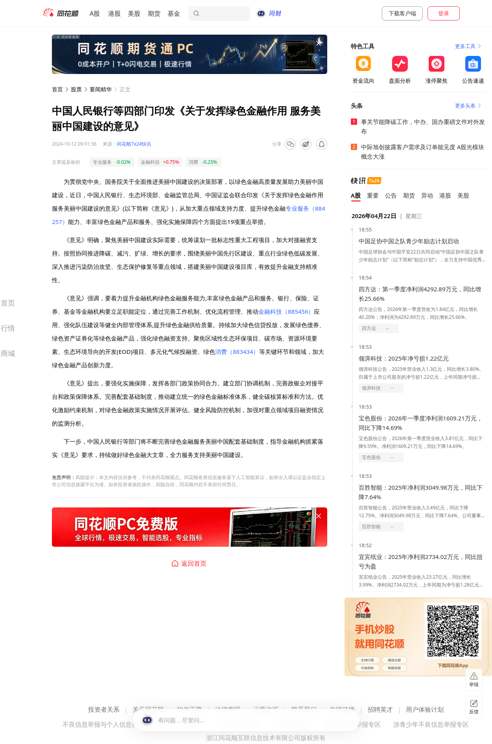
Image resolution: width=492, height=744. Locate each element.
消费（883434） (237, 351)
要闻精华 (101, 89)
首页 (57, 89)
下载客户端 (402, 13)
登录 (443, 13)
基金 (174, 13)
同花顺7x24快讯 (134, 144)
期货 (154, 13)
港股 (114, 13)
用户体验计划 (425, 710)
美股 (134, 13)
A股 (95, 13)
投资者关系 (104, 710)
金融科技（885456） (286, 311)
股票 (76, 89)
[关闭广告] (318, 43)
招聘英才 (380, 710)
